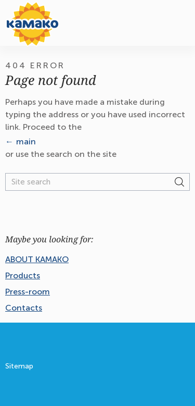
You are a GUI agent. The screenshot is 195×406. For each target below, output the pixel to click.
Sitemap (19, 366)
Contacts (23, 308)
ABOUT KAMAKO (37, 259)
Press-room (27, 292)
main (26, 141)
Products (22, 275)
